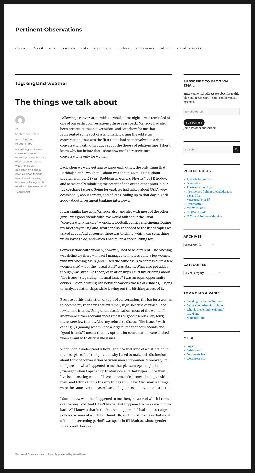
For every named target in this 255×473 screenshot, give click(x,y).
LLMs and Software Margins (204, 216)
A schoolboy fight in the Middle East (209, 191)
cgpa (28, 149)
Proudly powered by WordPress (67, 454)
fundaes (122, 48)
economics (102, 48)
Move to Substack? (198, 200)
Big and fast (194, 195)
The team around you (200, 187)
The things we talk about (66, 102)
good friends (34, 173)
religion (166, 48)
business (69, 48)
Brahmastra (194, 204)
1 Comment (22, 191)
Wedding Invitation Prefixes (204, 301)
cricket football (35, 157)
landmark (21, 182)
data (84, 48)
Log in (191, 346)
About (38, 48)
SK (17, 128)
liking (33, 182)
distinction (22, 161)
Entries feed (194, 350)
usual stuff (39, 186)
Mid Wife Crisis (196, 208)
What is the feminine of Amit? (205, 309)
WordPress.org (196, 358)
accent (19, 149)
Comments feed (196, 354)
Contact (21, 48)
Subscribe (194, 122)
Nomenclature (196, 318)
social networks (189, 48)
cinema (38, 149)
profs (41, 182)
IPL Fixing (193, 313)
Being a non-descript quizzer (205, 305)
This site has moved (199, 179)
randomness (144, 48)
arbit (52, 48)
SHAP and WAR (196, 212)
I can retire (193, 183)
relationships (23, 143)
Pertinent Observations (48, 29)
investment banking (28, 178)
